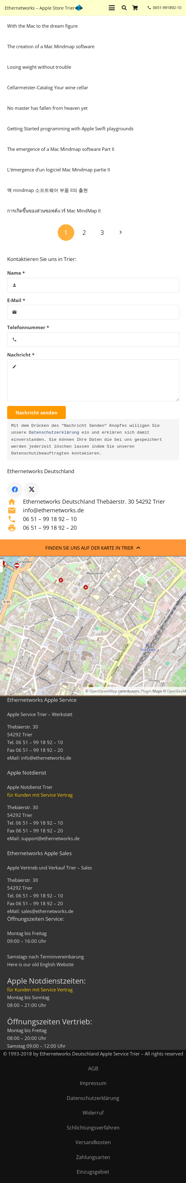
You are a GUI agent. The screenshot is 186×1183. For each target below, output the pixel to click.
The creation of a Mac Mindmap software (50, 46)
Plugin (146, 691)
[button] (112, 8)
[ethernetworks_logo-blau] (79, 8)
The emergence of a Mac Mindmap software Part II (60, 149)
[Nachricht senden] (36, 412)
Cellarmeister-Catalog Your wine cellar (47, 87)
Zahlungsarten (93, 1157)
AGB (93, 1068)
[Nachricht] (93, 380)
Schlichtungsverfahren (93, 1127)
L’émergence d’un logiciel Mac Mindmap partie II (58, 169)
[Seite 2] (84, 232)
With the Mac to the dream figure (42, 26)
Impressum (93, 1083)
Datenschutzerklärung (54, 432)
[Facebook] (15, 489)
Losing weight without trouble (39, 67)
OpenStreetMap (103, 691)
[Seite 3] (102, 232)
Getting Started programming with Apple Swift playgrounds (70, 128)
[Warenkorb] (135, 8)
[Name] (93, 285)
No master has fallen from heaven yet (47, 108)
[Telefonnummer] (93, 339)
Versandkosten (93, 1142)
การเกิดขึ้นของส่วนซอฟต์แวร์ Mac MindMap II (54, 210)
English (47, 964)
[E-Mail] (93, 312)
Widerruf (93, 1112)
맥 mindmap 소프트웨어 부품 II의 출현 (47, 190)
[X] (31, 489)
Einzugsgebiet (93, 1171)
